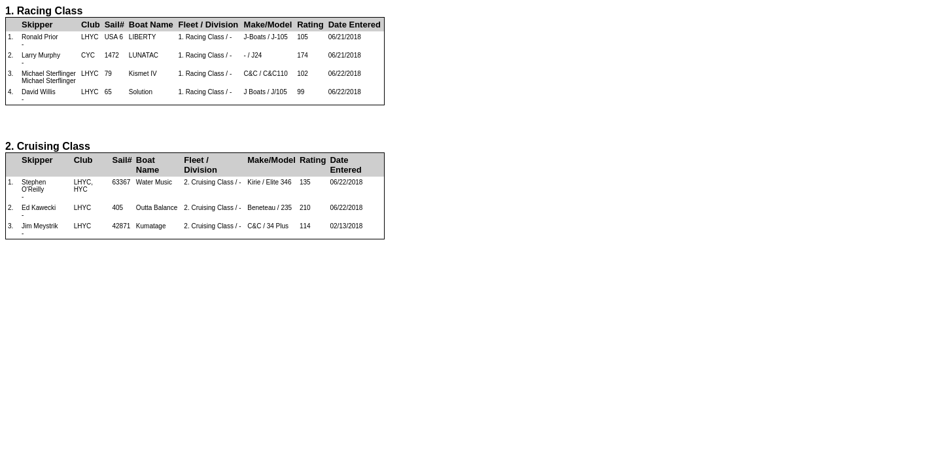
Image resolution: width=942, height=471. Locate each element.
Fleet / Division (209, 24)
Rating (310, 24)
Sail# (114, 24)
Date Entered (354, 24)
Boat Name (151, 24)
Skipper (37, 24)
